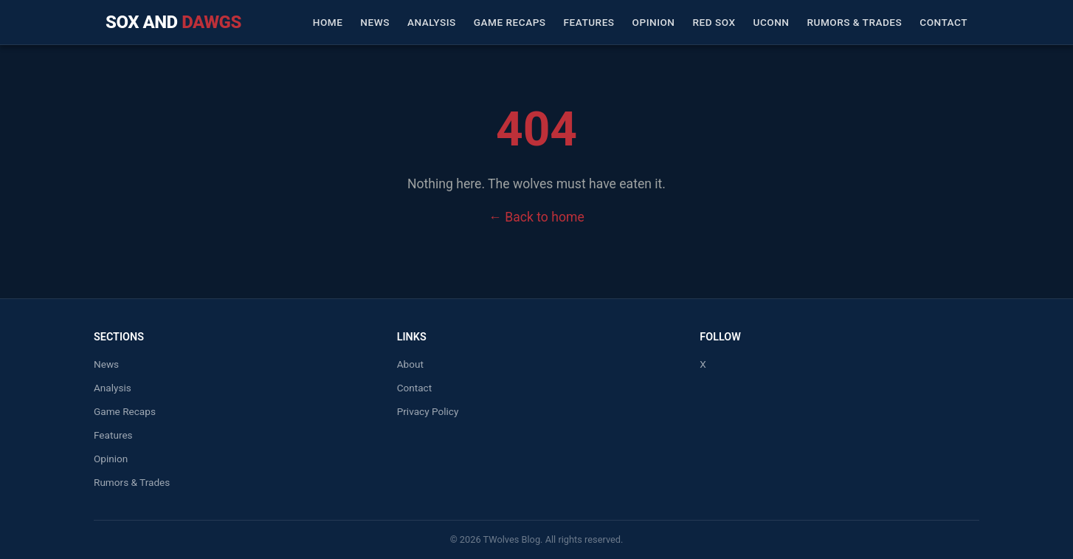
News (375, 22)
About (410, 364)
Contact (943, 22)
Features (589, 22)
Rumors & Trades (854, 22)
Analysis (431, 22)
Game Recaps (510, 22)
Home (328, 22)
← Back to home (536, 217)
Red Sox (714, 22)
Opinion (653, 22)
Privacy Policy (428, 411)
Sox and (173, 22)
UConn (771, 22)
